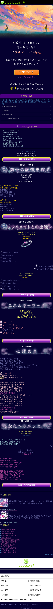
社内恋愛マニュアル (8, 550)
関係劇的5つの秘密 (8, 529)
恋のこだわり (6, 538)
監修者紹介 (5, 576)
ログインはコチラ (26, 77)
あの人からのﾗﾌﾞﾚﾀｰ (8, 536)
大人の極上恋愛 (7, 546)
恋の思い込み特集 (7, 531)
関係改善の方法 (7, 114)
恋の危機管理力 (7, 534)
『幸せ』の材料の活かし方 (10, 118)
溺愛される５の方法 (8, 542)
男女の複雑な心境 (7, 544)
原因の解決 (5, 110)
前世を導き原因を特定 (9, 106)
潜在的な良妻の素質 (8, 552)
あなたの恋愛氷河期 (8, 548)
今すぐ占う (26, 72)
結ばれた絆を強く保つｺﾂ (10, 540)
